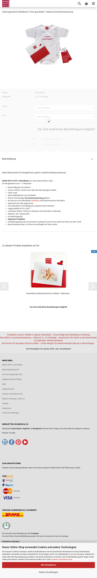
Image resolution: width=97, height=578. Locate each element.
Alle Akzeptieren (48, 565)
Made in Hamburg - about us (13, 399)
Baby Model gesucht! (10, 370)
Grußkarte (35, 201)
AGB (4, 384)
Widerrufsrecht (8, 389)
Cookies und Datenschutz (61, 559)
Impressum (6, 408)
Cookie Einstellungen (10, 413)
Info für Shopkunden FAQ (12, 374)
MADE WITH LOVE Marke (12, 365)
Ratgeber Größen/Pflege (12, 379)
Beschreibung (9, 158)
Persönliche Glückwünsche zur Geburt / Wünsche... (48, 293)
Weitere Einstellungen (48, 572)
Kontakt (5, 403)
